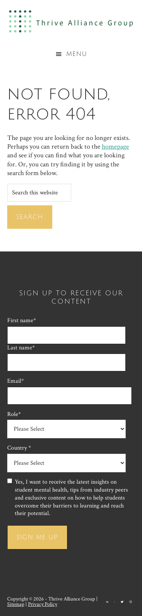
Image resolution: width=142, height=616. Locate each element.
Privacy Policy (42, 604)
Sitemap (15, 604)
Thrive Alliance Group (71, 21)
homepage (115, 146)
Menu (76, 54)
